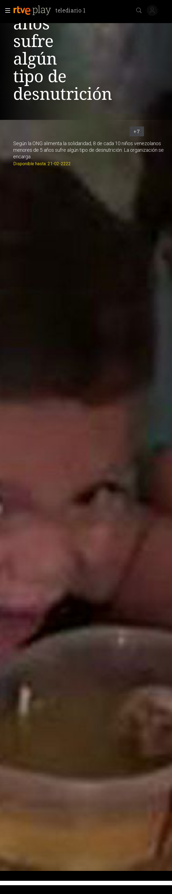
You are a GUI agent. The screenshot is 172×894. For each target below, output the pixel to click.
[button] (6, 10)
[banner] (51, 10)
